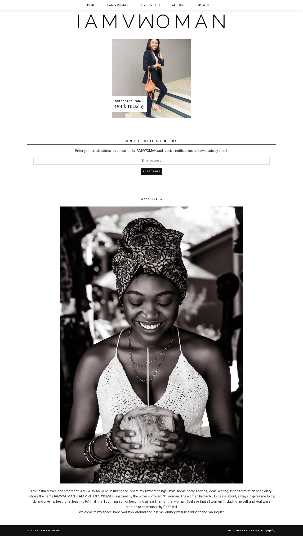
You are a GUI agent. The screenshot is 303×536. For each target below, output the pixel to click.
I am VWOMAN (118, 5)
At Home (179, 5)
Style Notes (150, 5)
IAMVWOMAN (50, 530)
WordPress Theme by (251, 530)
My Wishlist (207, 5)
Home (90, 5)
